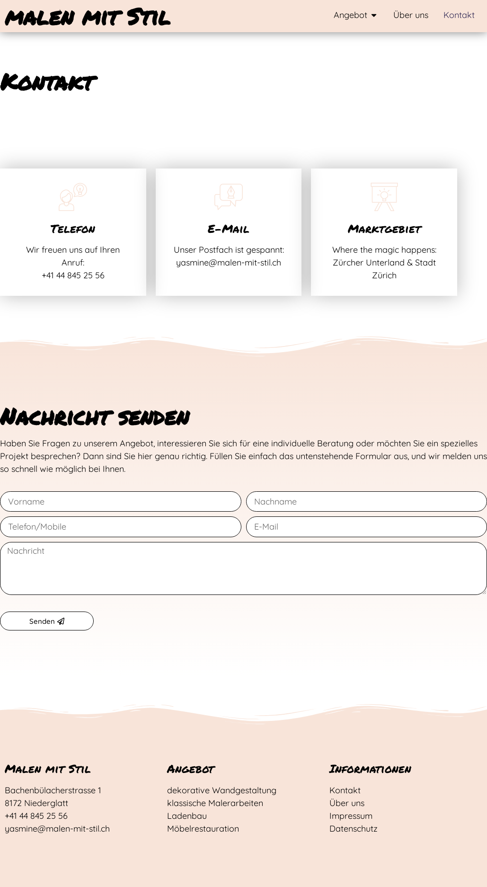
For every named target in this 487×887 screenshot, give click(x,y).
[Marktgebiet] (384, 197)
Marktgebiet (384, 228)
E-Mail (228, 228)
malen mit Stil (87, 16)
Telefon (73, 228)
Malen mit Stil (48, 768)
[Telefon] (73, 197)
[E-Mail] (228, 197)
